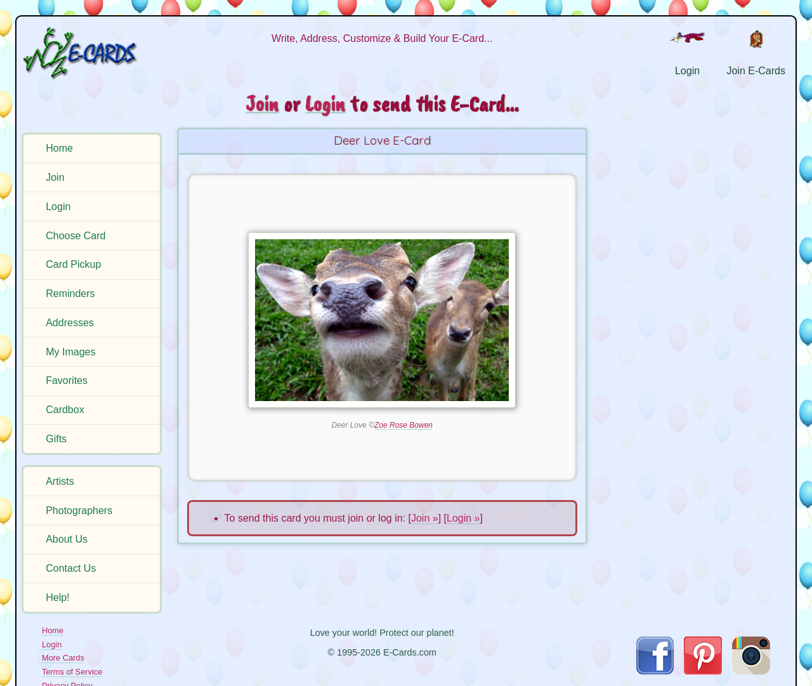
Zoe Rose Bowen (403, 425)
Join (55, 177)
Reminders (70, 293)
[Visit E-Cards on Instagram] (751, 671)
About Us (67, 539)
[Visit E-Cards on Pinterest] (703, 671)
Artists (60, 481)
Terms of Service (72, 671)
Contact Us (71, 568)
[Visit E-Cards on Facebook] (655, 671)
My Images (70, 351)
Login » (463, 518)
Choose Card (75, 235)
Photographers (79, 510)
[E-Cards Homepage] (94, 53)
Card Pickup (73, 264)
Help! (57, 597)
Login (58, 206)
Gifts (56, 438)
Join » (424, 518)
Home (59, 148)
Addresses (70, 322)
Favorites (67, 380)
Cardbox (65, 409)
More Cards (63, 658)
